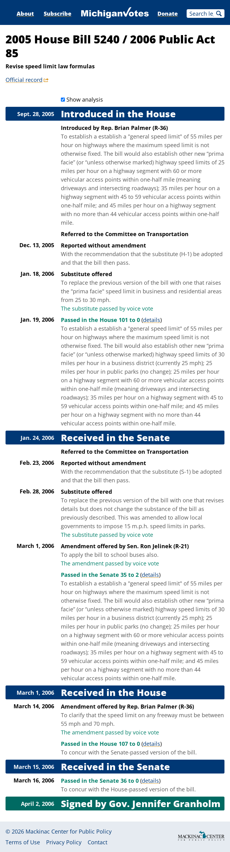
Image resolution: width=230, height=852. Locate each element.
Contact (97, 842)
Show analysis (84, 99)
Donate (167, 13)
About (25, 13)
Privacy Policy (63, 842)
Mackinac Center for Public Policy (69, 831)
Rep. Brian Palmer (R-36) (134, 127)
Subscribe (57, 13)
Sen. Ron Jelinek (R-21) (158, 546)
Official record (24, 79)
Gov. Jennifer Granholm (164, 803)
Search (218, 13)
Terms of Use (23, 842)
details (151, 320)
